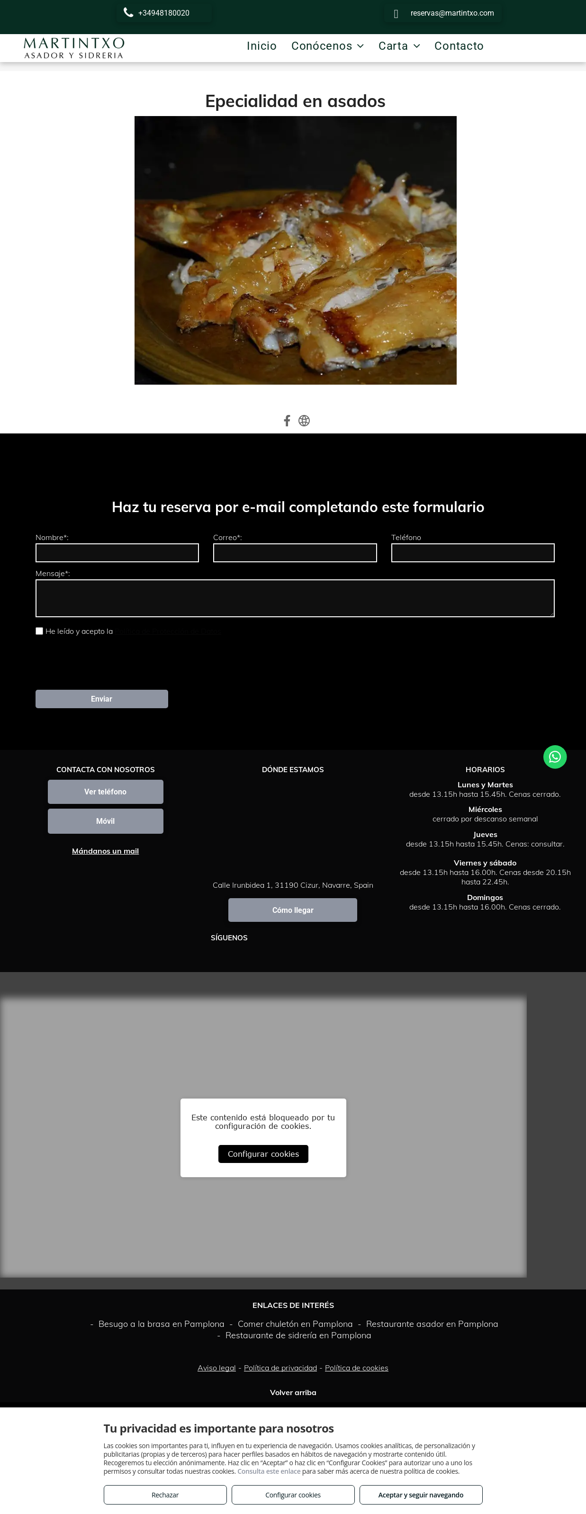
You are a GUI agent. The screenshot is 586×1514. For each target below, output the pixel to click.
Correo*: (227, 537)
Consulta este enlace (268, 1471)
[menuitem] (262, 46)
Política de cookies (356, 1326)
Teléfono (406, 537)
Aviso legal (217, 1326)
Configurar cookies (263, 1112)
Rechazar (165, 1494)
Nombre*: (52, 537)
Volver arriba (293, 1350)
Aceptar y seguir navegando (421, 1494)
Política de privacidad (280, 1326)
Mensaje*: (53, 573)
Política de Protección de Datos (168, 631)
